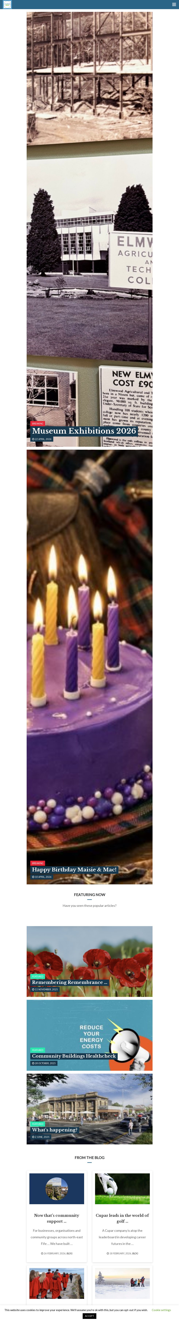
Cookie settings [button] (161, 1310)
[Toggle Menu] (174, 4)
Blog (69, 1253)
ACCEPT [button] (89, 1316)
